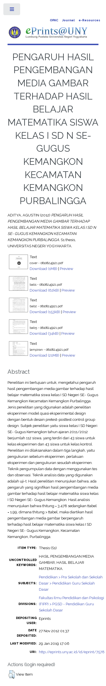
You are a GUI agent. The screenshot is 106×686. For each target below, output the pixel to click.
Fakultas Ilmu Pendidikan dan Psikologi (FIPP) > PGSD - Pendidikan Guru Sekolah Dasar (71, 603)
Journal (68, 20)
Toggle (12, 10)
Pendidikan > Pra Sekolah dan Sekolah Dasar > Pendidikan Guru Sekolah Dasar (71, 583)
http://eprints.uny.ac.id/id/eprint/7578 (72, 652)
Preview (66, 268)
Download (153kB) (45, 311)
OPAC (54, 20)
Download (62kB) (44, 290)
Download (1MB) (43, 268)
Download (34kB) (44, 333)
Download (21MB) (44, 355)
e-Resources (89, 20)
